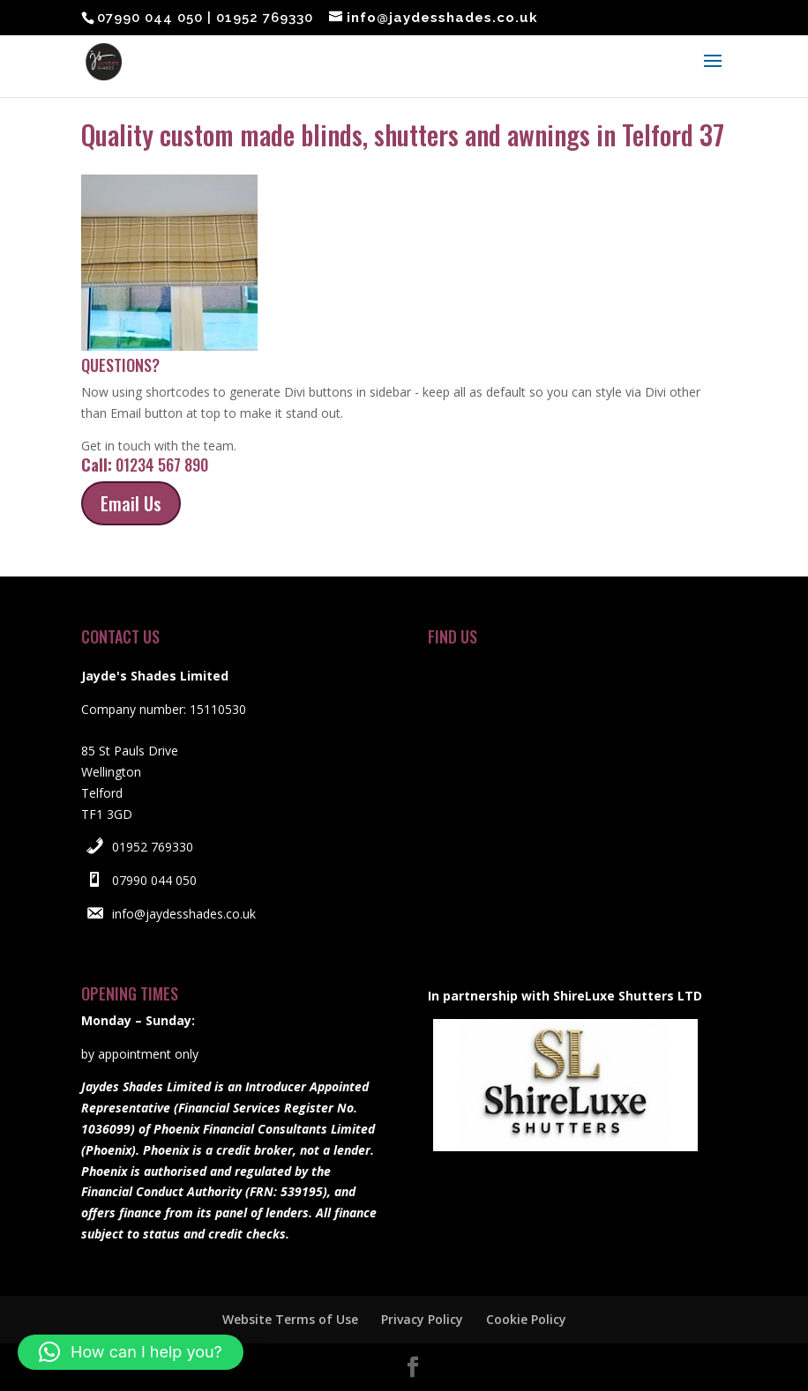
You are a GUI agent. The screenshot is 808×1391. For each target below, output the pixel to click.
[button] (130, 1352)
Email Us (131, 503)
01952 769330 (152, 846)
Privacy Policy (422, 1319)
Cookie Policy (526, 1319)
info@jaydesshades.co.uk (184, 913)
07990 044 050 (154, 880)
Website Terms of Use (290, 1319)
